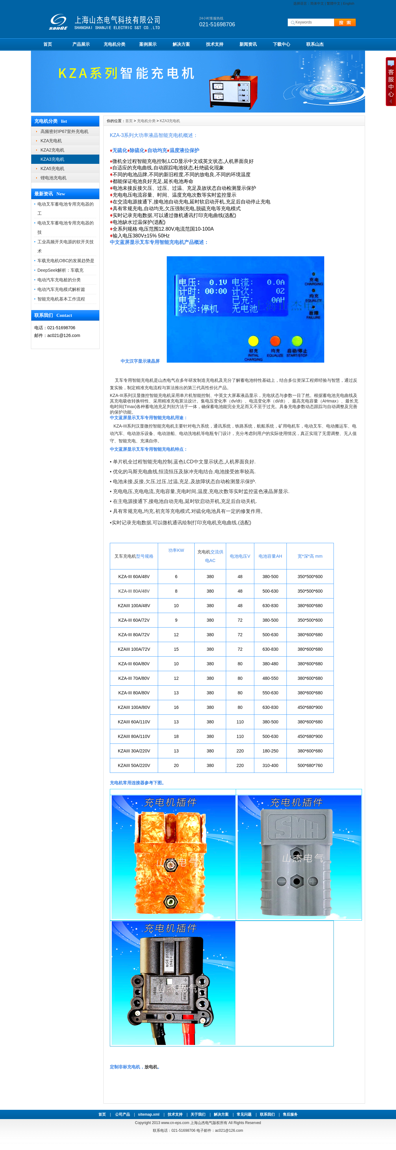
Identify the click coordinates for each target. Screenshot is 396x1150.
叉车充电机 (125, 556)
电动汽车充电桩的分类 (59, 279)
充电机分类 (114, 44)
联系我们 (267, 1114)
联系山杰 (315, 44)
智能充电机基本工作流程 (61, 298)
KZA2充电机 (52, 149)
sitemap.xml (148, 1114)
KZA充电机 (51, 140)
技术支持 (214, 44)
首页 (47, 44)
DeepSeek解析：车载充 (60, 270)
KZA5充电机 (52, 168)
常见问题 (244, 1114)
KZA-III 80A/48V (134, 591)
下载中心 (281, 44)
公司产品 (122, 1114)
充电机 (203, 551)
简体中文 (317, 3)
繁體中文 (333, 3)
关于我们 (198, 1114)
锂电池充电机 (54, 177)
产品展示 (81, 44)
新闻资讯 (248, 44)
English (348, 3)
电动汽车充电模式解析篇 (61, 289)
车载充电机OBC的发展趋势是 (65, 260)
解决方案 (181, 44)
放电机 (150, 1066)
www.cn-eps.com (175, 1123)
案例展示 (148, 44)
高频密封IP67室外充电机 (64, 131)
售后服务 (290, 1114)
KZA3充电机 (52, 159)
